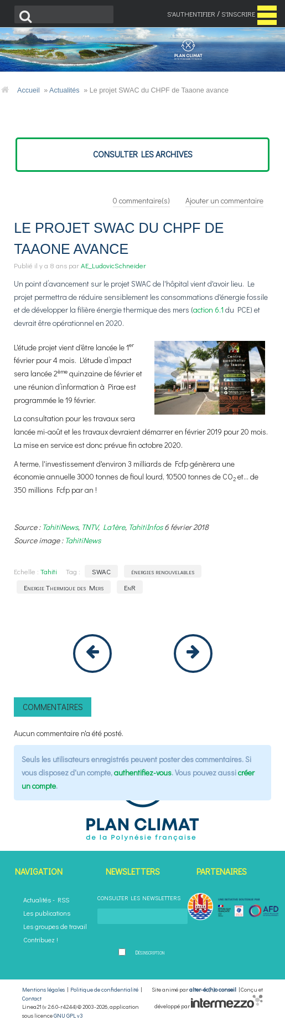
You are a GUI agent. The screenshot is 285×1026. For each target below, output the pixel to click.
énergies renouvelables (162, 571)
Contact (32, 998)
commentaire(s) (141, 200)
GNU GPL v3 (68, 1015)
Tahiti (48, 571)
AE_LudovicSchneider (113, 265)
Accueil (28, 90)
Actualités (64, 90)
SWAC (101, 571)
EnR (130, 587)
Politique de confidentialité (104, 989)
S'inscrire (238, 13)
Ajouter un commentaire (224, 200)
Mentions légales (43, 989)
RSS (63, 900)
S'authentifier (191, 13)
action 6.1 (208, 309)
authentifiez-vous (143, 772)
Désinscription (149, 952)
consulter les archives (143, 154)
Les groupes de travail (55, 926)
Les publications (46, 913)
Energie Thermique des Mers (63, 587)
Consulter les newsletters (138, 898)
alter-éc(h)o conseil (212, 989)
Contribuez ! (40, 940)
